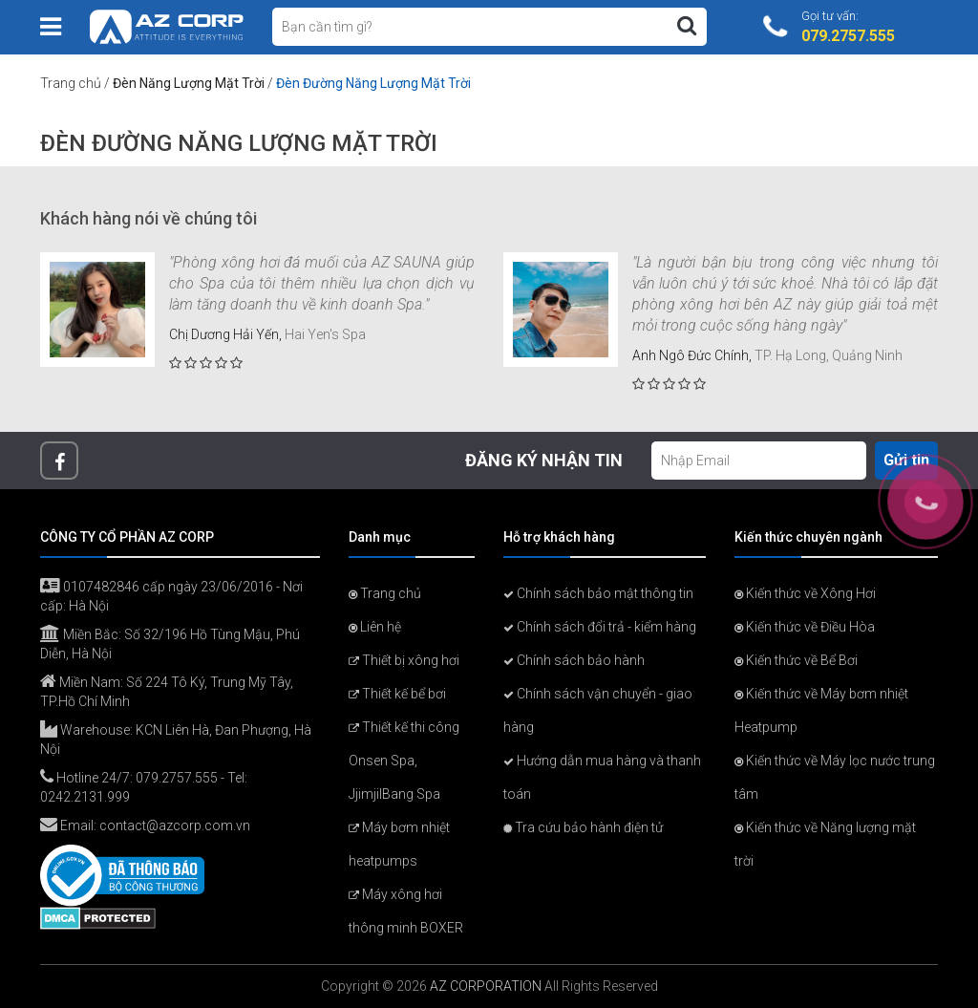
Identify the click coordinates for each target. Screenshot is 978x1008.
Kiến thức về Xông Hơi (805, 593)
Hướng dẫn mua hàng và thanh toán (602, 777)
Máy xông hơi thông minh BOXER (406, 911)
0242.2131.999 (85, 796)
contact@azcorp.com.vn (174, 825)
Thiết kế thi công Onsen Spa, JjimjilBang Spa (404, 760)
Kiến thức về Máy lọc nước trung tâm (834, 777)
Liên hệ (375, 626)
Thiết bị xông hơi (404, 660)
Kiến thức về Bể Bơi (796, 660)
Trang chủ (70, 83)
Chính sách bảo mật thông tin (598, 593)
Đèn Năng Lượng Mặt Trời (189, 83)
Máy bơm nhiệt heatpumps (399, 844)
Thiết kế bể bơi (397, 693)
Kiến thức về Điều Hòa (804, 626)
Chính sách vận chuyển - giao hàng (597, 710)
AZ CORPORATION (486, 986)
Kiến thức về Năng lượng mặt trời (825, 844)
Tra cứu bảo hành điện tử (583, 827)
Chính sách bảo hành (574, 660)
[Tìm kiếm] (687, 26)
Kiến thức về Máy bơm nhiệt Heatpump (821, 710)
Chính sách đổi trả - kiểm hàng (599, 626)
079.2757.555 (177, 777)
